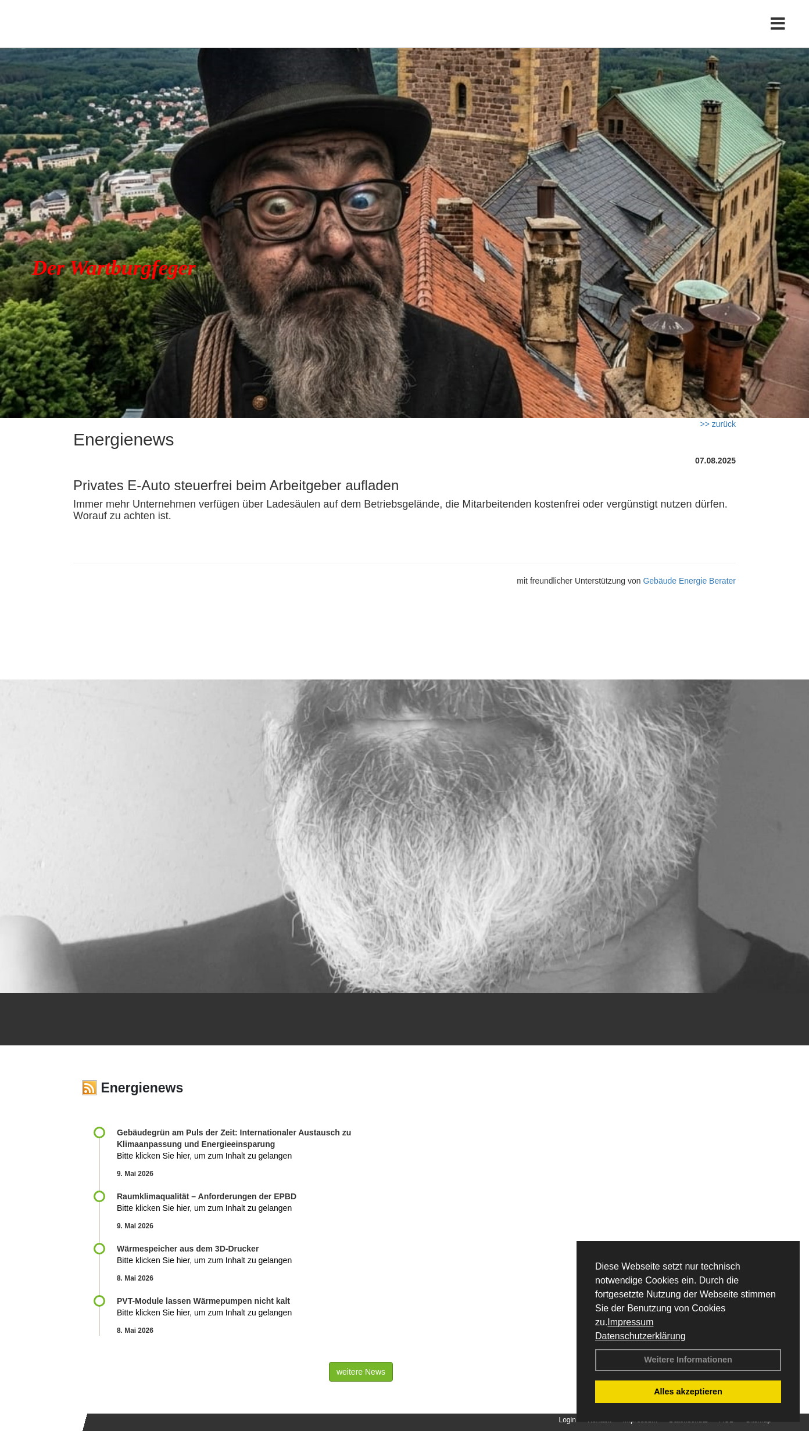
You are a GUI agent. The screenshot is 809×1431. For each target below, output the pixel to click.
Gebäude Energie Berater (689, 580)
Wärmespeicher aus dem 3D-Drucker (188, 1248)
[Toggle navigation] (778, 33)
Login (567, 1420)
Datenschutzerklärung (640, 1336)
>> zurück (718, 424)
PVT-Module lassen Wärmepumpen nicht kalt (203, 1301)
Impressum (630, 1322)
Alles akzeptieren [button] (688, 1391)
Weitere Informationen (688, 1359)
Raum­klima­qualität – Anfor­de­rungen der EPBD (206, 1196)
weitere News (361, 1371)
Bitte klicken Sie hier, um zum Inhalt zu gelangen (204, 1155)
